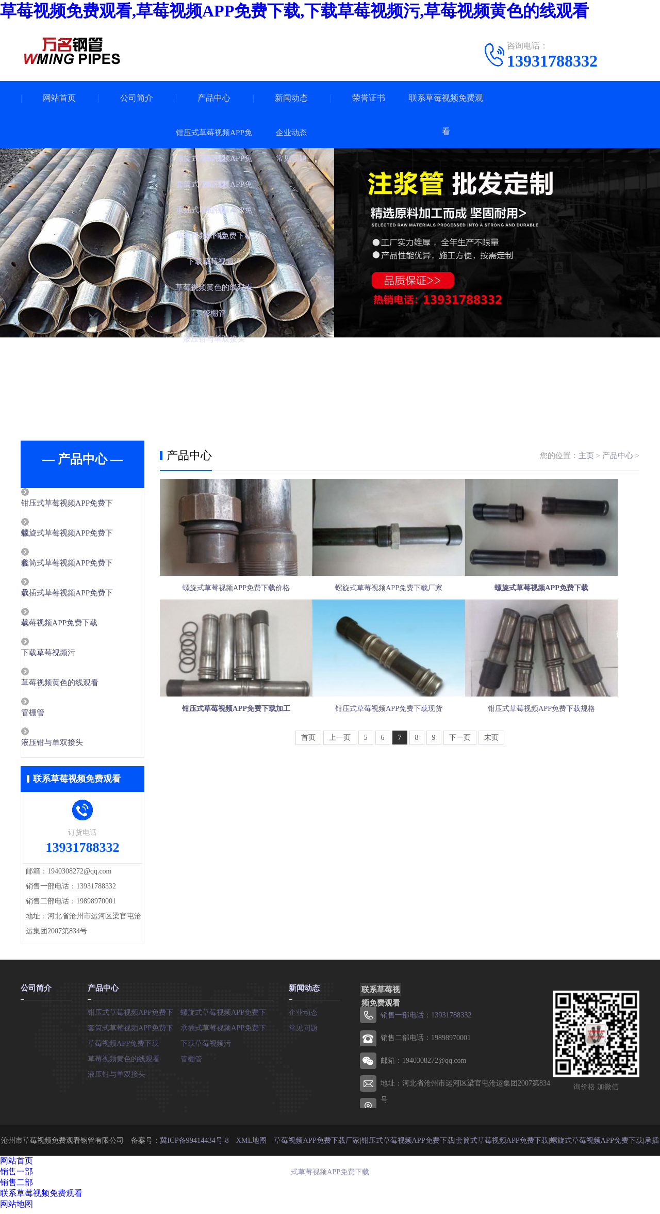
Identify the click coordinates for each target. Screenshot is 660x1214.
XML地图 (251, 1144)
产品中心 (213, 97)
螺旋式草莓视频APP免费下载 (226, 1016)
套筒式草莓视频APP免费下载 (134, 1031)
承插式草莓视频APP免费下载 (226, 1031)
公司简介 (136, 97)
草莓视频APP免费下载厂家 (316, 1144)
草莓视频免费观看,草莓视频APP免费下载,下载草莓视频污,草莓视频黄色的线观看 (294, 11)
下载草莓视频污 (72, 656)
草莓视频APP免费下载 (83, 625)
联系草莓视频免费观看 (446, 114)
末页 (491, 788)
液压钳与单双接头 (76, 747)
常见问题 (303, 1031)
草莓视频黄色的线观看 (83, 686)
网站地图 (16, 1208)
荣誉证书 (368, 97)
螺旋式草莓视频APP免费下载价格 (236, 605)
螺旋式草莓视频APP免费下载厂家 (399, 605)
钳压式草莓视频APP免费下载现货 (399, 751)
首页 (308, 788)
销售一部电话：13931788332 (426, 1019)
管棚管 (56, 717)
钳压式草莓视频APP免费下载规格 (562, 751)
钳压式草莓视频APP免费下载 (134, 1016)
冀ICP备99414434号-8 (195, 1144)
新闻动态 (291, 97)
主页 (586, 455)
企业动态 (303, 1016)
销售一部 (16, 1175)
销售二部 (16, 1186)
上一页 (340, 788)
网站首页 (59, 97)
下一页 (460, 788)
